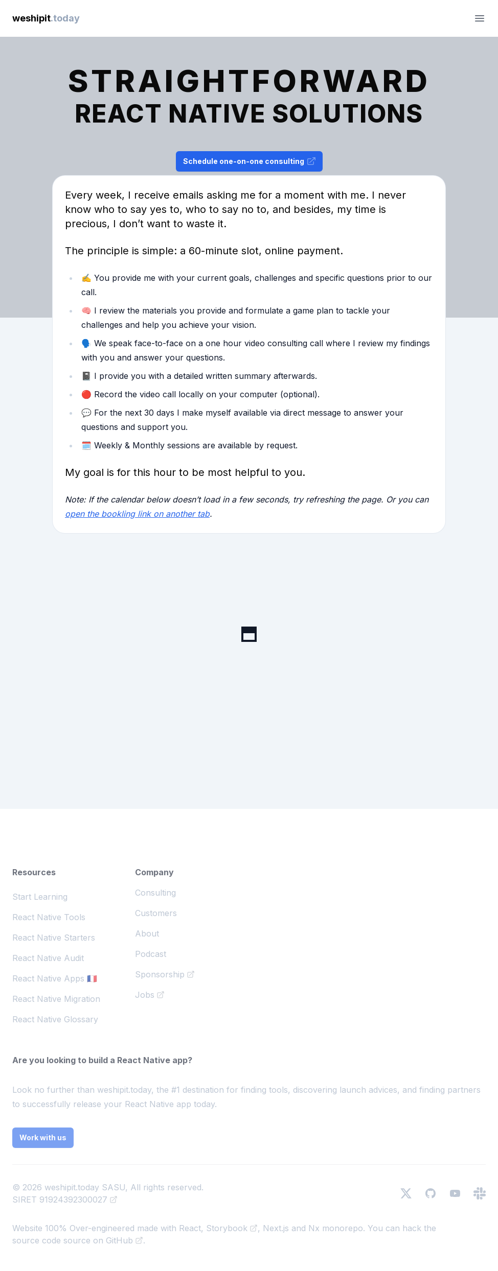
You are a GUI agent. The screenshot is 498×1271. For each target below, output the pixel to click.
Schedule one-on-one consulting (249, 161)
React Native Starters (53, 937)
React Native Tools (48, 917)
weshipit (46, 18)
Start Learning (39, 897)
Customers (156, 913)
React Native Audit (48, 958)
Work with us (42, 1137)
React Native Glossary (55, 1019)
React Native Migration (56, 999)
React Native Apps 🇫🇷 (54, 978)
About (147, 933)
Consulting (155, 893)
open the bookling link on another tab (137, 514)
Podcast (150, 954)
